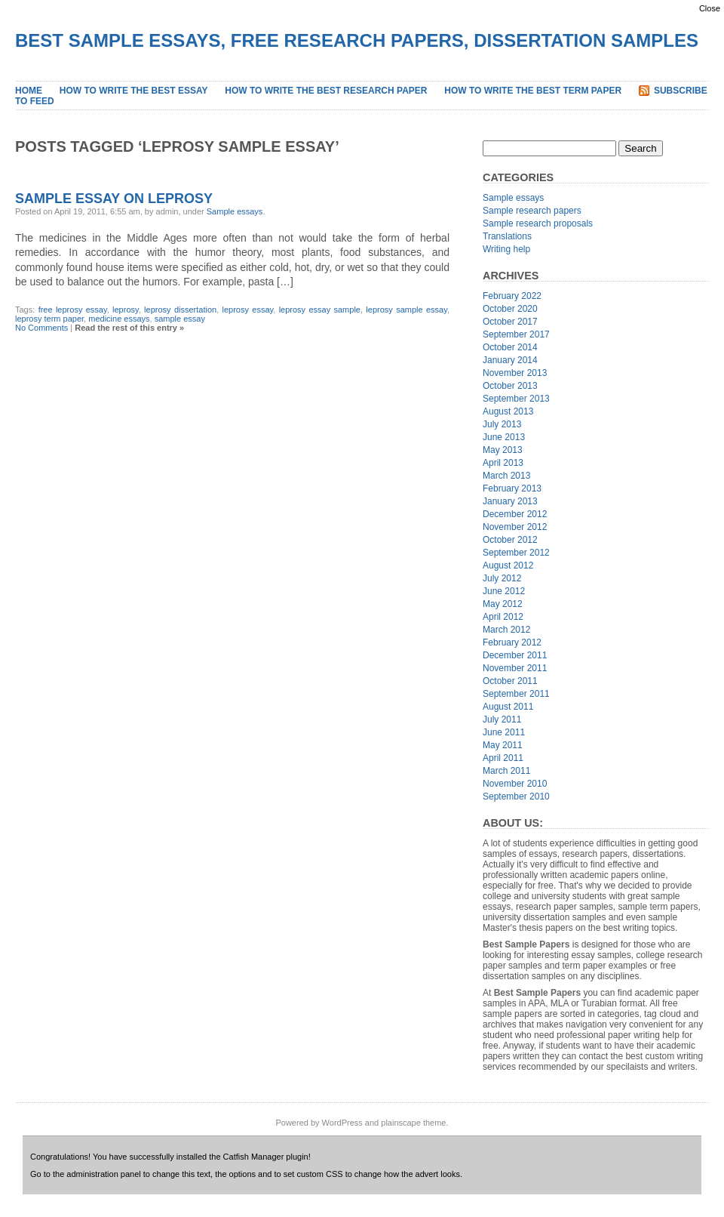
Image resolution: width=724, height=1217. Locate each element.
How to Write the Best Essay (134, 90)
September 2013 (516, 398)
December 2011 (515, 655)
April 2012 (503, 617)
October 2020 (510, 308)
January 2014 (510, 360)
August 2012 (508, 565)
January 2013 (510, 501)
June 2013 (504, 437)
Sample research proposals (538, 223)
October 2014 (510, 347)
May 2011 (503, 745)
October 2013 (510, 386)
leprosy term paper (49, 318)
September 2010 (516, 796)
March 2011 (506, 771)
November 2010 (515, 783)
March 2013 (506, 475)
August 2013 (508, 411)
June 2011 (504, 732)
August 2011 (508, 706)
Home (28, 90)
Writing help (506, 249)
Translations (507, 236)
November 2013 (515, 373)
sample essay (180, 318)
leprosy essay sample (319, 309)
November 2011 (515, 668)
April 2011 (503, 758)
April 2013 (503, 463)
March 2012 (506, 629)
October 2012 (510, 540)
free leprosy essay (72, 309)
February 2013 (512, 488)
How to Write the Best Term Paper (532, 90)
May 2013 (503, 450)
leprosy (125, 309)
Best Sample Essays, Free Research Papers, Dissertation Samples (356, 40)
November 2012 (515, 527)
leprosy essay (248, 309)
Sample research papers (532, 210)
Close (709, 8)
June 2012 (504, 591)
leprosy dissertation (180, 309)
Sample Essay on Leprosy (114, 198)
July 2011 (502, 719)
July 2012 (502, 578)
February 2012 (512, 642)
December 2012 (515, 514)
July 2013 (502, 424)
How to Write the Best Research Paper (326, 90)
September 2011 (516, 694)
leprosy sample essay (406, 309)
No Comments (41, 327)
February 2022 (512, 296)
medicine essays (118, 318)
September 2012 (516, 552)
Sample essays (235, 211)
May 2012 (503, 604)
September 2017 (516, 334)
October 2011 (510, 681)
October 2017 (510, 321)
